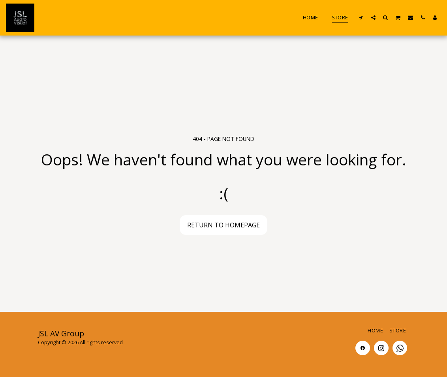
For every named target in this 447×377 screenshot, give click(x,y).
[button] (361, 17)
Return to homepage (223, 225)
